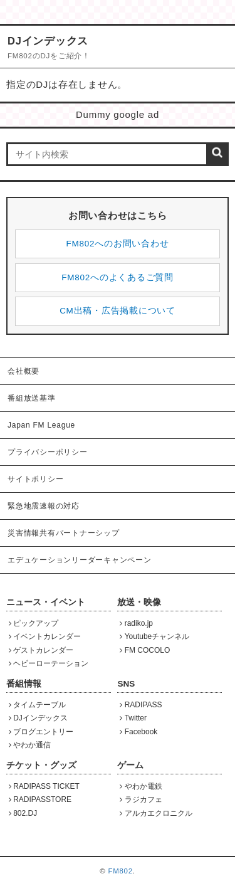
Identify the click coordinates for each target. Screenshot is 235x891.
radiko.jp (136, 623)
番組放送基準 (32, 398)
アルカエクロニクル (156, 813)
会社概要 (23, 371)
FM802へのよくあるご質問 (117, 277)
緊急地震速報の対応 (44, 506)
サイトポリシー (35, 479)
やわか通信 (30, 745)
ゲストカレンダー (41, 650)
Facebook (138, 731)
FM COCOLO (145, 650)
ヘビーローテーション (49, 663)
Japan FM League (41, 425)
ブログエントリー (41, 731)
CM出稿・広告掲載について (117, 310)
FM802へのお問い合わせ (117, 243)
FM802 (120, 871)
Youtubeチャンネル (154, 636)
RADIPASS (141, 704)
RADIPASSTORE (40, 799)
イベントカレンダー (45, 636)
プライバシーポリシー (48, 452)
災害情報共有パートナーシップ (64, 533)
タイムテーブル (37, 704)
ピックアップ (34, 623)
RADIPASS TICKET (44, 786)
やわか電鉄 (141, 786)
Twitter (133, 718)
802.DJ (23, 813)
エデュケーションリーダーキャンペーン (80, 560)
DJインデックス (38, 718)
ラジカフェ (141, 799)
